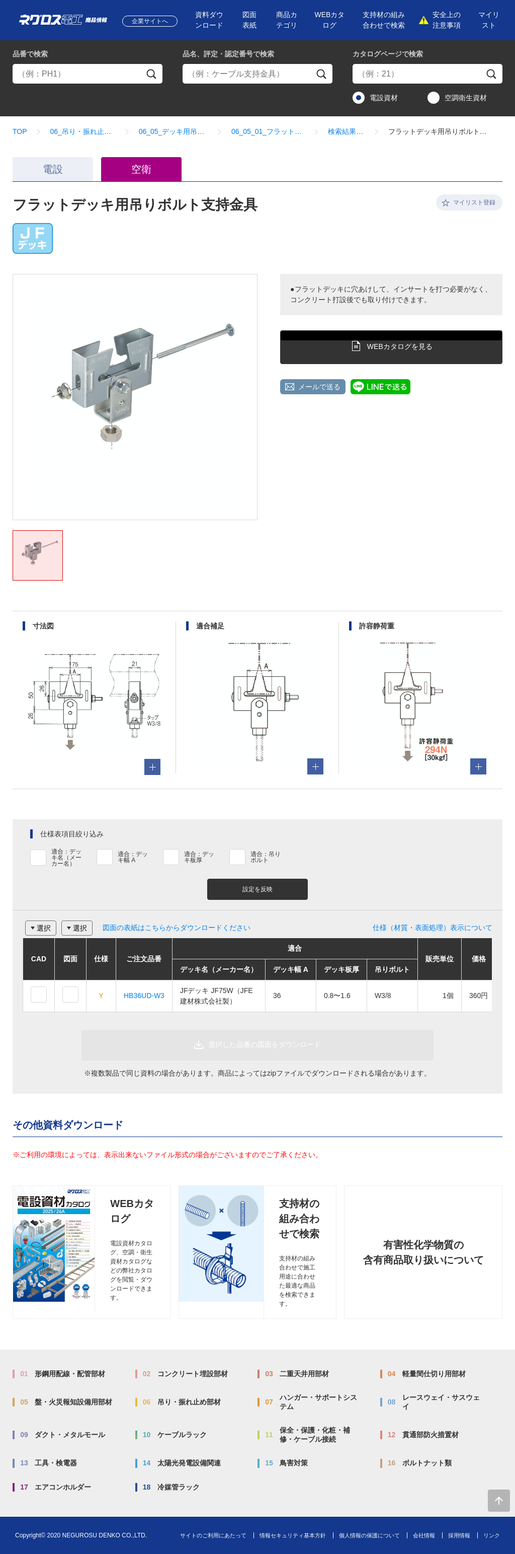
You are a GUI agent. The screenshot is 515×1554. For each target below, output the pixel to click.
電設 (53, 169)
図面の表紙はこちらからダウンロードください (176, 928)
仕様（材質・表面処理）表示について (432, 928)
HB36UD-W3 (144, 996)
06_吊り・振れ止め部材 (83, 131)
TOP (20, 131)
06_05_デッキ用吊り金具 (173, 131)
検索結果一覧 (346, 131)
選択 (44, 928)
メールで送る (319, 387)
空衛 (141, 169)
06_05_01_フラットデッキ (268, 131)
